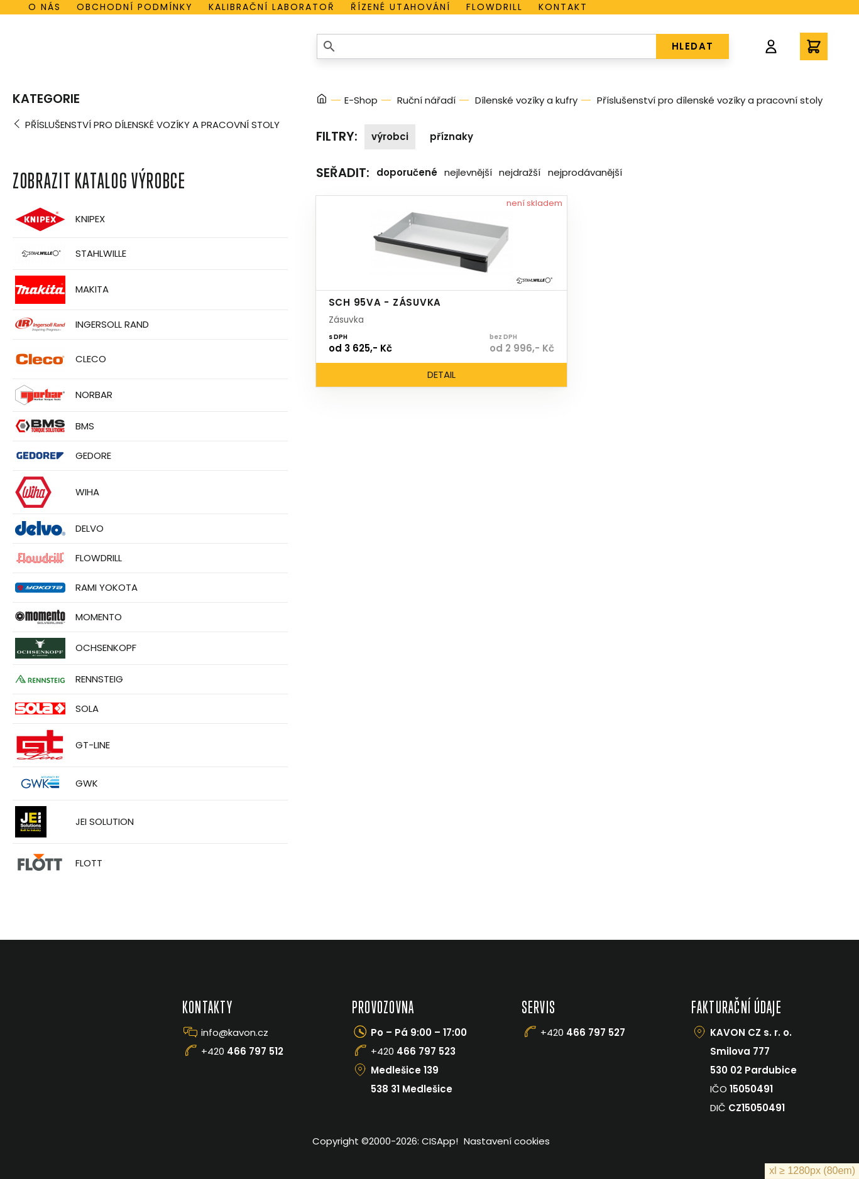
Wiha (56, 492)
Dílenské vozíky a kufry (526, 100)
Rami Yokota (75, 587)
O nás (44, 7)
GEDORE (62, 456)
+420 (242, 1051)
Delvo (58, 528)
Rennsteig (68, 679)
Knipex (59, 219)
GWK (55, 783)
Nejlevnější (468, 172)
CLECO (59, 359)
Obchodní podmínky (135, 7)
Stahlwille (69, 253)
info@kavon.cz (234, 1032)
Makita (61, 289)
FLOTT (57, 863)
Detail (441, 374)
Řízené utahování (401, 7)
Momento (67, 617)
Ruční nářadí (426, 100)
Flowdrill (494, 7)
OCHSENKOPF (74, 648)
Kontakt (563, 7)
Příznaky (451, 136)
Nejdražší (519, 172)
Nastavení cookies (507, 1141)
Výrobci (389, 136)
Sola (56, 708)
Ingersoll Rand (81, 324)
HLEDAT (693, 46)
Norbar (62, 395)
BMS (53, 426)
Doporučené (406, 172)
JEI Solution (73, 822)
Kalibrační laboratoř (272, 7)
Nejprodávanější (585, 172)
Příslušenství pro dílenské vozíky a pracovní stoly (152, 124)
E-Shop (361, 100)
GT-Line (61, 745)
